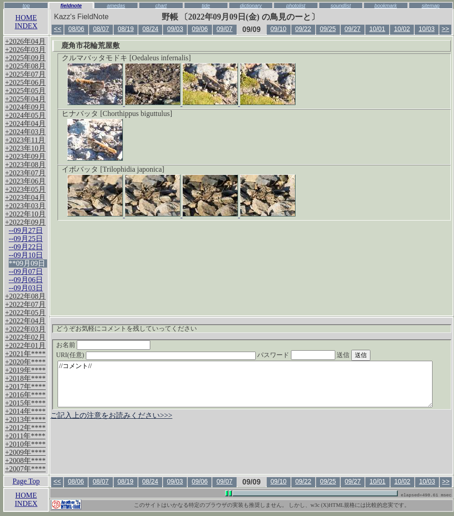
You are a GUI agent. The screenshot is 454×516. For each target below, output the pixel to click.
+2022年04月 (25, 321)
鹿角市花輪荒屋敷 (90, 45)
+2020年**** (25, 362)
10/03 (427, 28)
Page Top (25, 481)
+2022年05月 (25, 312)
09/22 (303, 28)
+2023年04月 (25, 197)
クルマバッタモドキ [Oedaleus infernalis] (126, 58)
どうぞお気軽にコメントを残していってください (126, 328)
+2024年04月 (25, 123)
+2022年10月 (25, 214)
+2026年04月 (25, 41)
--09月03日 (26, 288)
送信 (370, 355)
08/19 (126, 28)
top (26, 5)
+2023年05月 (25, 189)
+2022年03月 (25, 329)
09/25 (328, 28)
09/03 (175, 28)
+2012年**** (25, 428)
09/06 (200, 28)
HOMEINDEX (26, 22)
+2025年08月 (25, 66)
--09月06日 (26, 280)
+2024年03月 (25, 132)
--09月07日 (26, 271)
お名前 (103, 345)
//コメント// (245, 384)
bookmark (386, 5)
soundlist (341, 5)
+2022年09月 (25, 222)
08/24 (150, 28)
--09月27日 (26, 230)
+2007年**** (25, 469)
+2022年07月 (25, 304)
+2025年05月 (25, 91)
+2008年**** (25, 460)
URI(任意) (165, 355)
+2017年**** (25, 386)
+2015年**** (25, 403)
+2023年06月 (25, 181)
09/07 (224, 28)
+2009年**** (25, 452)
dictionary (251, 5)
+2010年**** (25, 444)
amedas (116, 5)
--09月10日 (26, 255)
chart (161, 5)
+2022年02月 (25, 337)
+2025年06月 (25, 82)
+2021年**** (25, 354)
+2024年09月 (25, 107)
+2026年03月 (25, 49)
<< (57, 28)
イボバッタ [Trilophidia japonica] (113, 169)
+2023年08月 (25, 164)
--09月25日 (26, 238)
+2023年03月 (25, 206)
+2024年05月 (25, 115)
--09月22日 (26, 247)
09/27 (352, 28)
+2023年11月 (25, 140)
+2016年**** (25, 395)
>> (445, 28)
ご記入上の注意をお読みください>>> (111, 415)
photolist (296, 5)
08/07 (101, 28)
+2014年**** (25, 411)
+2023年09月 (25, 156)
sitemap (430, 5)
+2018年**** (25, 378)
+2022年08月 (25, 296)
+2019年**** (25, 370)
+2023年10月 (25, 148)
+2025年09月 (25, 58)
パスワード (314, 355)
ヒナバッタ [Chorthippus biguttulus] (117, 113)
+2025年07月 (25, 74)
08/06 (76, 28)
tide (206, 5)
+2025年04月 (25, 99)
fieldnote (71, 5)
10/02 (402, 28)
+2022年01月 (25, 345)
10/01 (377, 28)
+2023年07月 (25, 173)
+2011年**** (25, 436)
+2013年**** (25, 419)
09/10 (278, 28)
